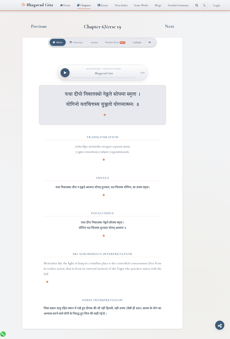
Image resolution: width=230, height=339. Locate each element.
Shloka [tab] (57, 42)
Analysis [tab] (94, 42)
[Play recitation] (65, 72)
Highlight (137, 42)
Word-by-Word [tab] (115, 42)
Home (65, 5)
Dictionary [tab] (75, 42)
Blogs (158, 5)
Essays (102, 5)
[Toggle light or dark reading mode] (204, 5)
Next (169, 26)
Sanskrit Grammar (178, 5)
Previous (39, 26)
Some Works (141, 5)
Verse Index (121, 5)
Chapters (84, 5)
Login (216, 5)
